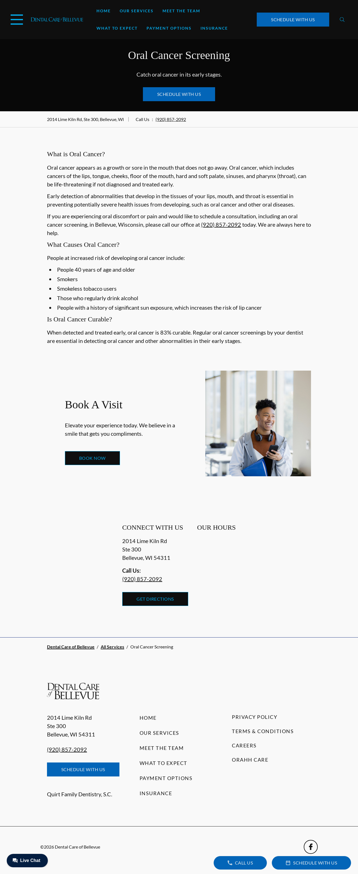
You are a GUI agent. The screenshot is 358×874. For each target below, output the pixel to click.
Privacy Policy (254, 717)
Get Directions (155, 598)
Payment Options (169, 28)
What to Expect (117, 28)
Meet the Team (181, 10)
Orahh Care (250, 760)
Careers (244, 745)
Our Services (137, 10)
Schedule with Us (293, 19)
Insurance (214, 28)
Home (103, 10)
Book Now (92, 458)
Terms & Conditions (263, 731)
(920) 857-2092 (171, 119)
